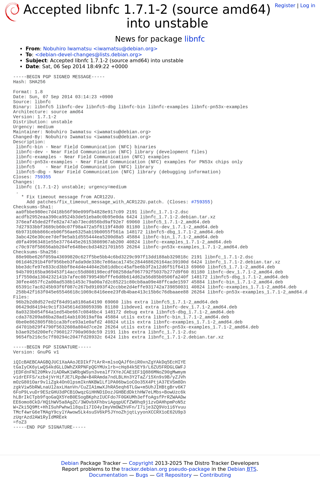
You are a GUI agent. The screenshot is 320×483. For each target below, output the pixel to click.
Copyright (141, 463)
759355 (43, 177)
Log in (307, 5)
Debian (70, 463)
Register (285, 5)
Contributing (215, 475)
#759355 (200, 202)
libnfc (194, 39)
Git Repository (174, 475)
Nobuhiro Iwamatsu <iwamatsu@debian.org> (100, 49)
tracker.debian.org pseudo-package (166, 469)
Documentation (108, 475)
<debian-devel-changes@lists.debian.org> (88, 55)
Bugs (142, 475)
